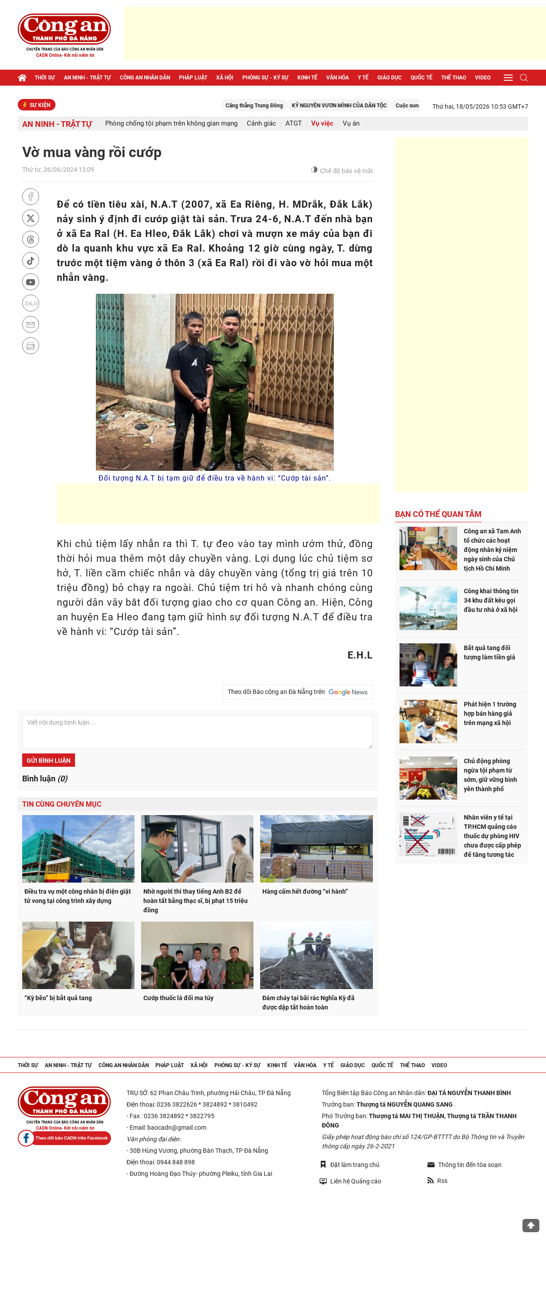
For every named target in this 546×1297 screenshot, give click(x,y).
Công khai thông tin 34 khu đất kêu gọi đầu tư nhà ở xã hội (491, 600)
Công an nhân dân (145, 78)
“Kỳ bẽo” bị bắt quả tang (58, 997)
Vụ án (351, 123)
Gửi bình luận (49, 760)
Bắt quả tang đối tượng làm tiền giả (489, 652)
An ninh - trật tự (87, 78)
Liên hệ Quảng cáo (350, 1181)
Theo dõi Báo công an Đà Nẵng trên (298, 692)
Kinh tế (307, 78)
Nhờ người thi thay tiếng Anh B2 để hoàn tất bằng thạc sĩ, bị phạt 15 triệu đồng (195, 901)
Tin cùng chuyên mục (61, 804)
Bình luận (44, 778)
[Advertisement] (335, 33)
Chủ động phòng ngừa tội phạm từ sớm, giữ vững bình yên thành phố (490, 774)
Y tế (363, 78)
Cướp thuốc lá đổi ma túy (178, 997)
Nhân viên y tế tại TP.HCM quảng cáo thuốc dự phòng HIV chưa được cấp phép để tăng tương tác (492, 836)
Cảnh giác (261, 123)
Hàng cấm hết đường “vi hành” (305, 891)
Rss (437, 1180)
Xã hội (224, 78)
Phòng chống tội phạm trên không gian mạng (171, 123)
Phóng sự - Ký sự (265, 78)
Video (483, 78)
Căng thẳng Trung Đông (275, 105)
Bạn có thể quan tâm (438, 514)
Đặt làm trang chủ (350, 1164)
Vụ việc (322, 123)
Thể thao (453, 78)
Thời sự (45, 78)
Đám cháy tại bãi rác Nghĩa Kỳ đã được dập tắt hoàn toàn (308, 1002)
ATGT (293, 123)
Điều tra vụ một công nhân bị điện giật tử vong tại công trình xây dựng (77, 896)
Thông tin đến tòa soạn (464, 1164)
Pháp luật (193, 78)
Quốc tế (421, 78)
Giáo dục (389, 78)
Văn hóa (337, 78)
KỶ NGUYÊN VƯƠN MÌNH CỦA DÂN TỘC (360, 105)
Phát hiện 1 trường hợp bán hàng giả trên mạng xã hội (490, 713)
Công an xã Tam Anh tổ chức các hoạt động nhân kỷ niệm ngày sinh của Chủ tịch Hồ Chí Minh (492, 550)
